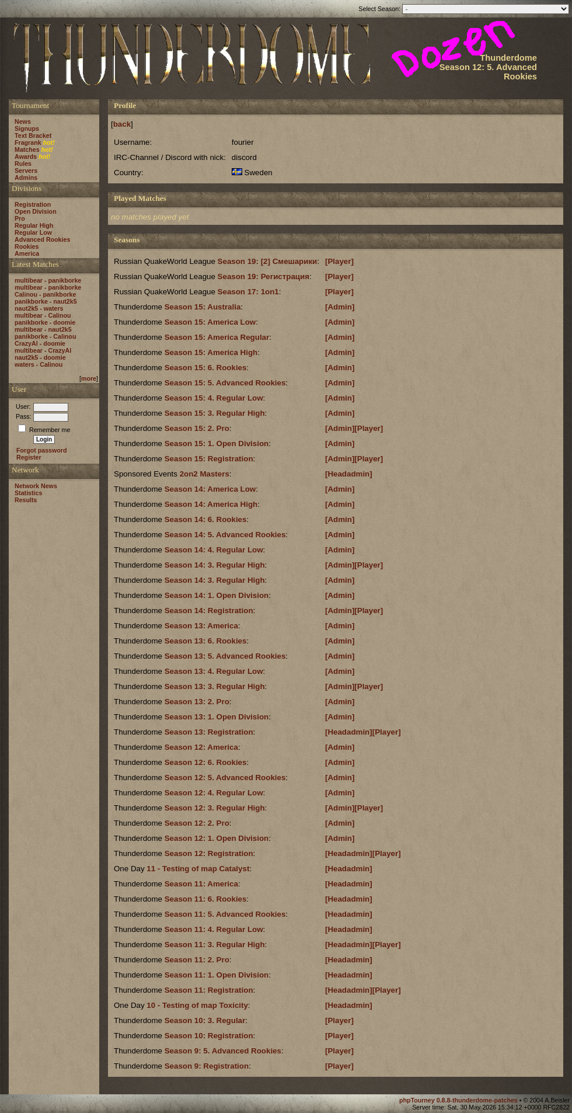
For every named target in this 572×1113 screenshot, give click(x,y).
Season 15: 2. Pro (197, 428)
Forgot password (41, 450)
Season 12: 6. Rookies (206, 762)
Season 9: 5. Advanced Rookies (223, 1050)
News (23, 121)
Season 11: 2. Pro (197, 959)
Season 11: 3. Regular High (215, 944)
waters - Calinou (38, 364)
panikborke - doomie (45, 322)
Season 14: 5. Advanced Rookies (225, 534)
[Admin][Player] (354, 428)
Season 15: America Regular (217, 337)
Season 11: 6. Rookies (206, 899)
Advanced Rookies (42, 239)
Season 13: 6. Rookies (206, 641)
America (27, 253)
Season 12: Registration (209, 853)
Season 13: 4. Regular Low (214, 671)
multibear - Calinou (43, 315)
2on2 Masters (204, 473)
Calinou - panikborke (45, 294)
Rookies (27, 246)
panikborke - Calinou (45, 336)
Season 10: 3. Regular (205, 1020)
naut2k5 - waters (39, 308)
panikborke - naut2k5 (46, 301)
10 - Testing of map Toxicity (197, 1005)
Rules (23, 163)
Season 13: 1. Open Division (217, 716)
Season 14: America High (211, 504)
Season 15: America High (211, 352)
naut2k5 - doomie (40, 357)
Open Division (36, 211)
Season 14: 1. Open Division (217, 595)
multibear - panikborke (48, 280)
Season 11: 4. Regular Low (214, 929)
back (122, 124)
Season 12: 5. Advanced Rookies (225, 777)
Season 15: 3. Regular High (215, 413)
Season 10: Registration (209, 1035)
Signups (27, 128)
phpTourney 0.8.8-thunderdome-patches (459, 1100)
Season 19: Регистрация (263, 276)
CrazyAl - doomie (40, 343)
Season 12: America (201, 747)
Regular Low (33, 232)
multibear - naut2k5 (43, 329)
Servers (26, 170)
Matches (27, 149)
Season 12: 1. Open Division (217, 838)
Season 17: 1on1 (248, 291)
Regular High (34, 225)
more (88, 378)
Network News (36, 485)
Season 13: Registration (209, 732)
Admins (26, 177)
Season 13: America (201, 625)
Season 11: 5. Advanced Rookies (225, 914)
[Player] (339, 261)
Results (26, 499)
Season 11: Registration (209, 990)
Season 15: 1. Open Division (217, 443)
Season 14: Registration (209, 610)
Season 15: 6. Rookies (206, 367)
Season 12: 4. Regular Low (214, 792)
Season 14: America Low (210, 489)
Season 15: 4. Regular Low (214, 398)
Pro (20, 218)
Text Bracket (33, 135)
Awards (26, 156)
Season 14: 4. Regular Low (214, 549)
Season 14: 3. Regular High (215, 565)
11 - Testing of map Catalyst (198, 868)
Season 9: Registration (207, 1066)
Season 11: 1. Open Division (217, 975)
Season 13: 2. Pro (197, 701)
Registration (33, 204)
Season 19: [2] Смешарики (268, 261)
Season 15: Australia (203, 306)
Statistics (28, 492)
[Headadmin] (348, 473)
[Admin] (339, 306)
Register (28, 457)
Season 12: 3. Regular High (215, 808)
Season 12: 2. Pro (197, 823)
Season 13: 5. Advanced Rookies (225, 656)
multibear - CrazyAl (43, 350)
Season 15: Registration (209, 458)
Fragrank (28, 142)
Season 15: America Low (210, 322)
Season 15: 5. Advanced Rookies (225, 382)
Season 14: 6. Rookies (206, 519)
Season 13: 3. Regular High (215, 686)
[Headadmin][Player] (363, 732)
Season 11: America (201, 883)
